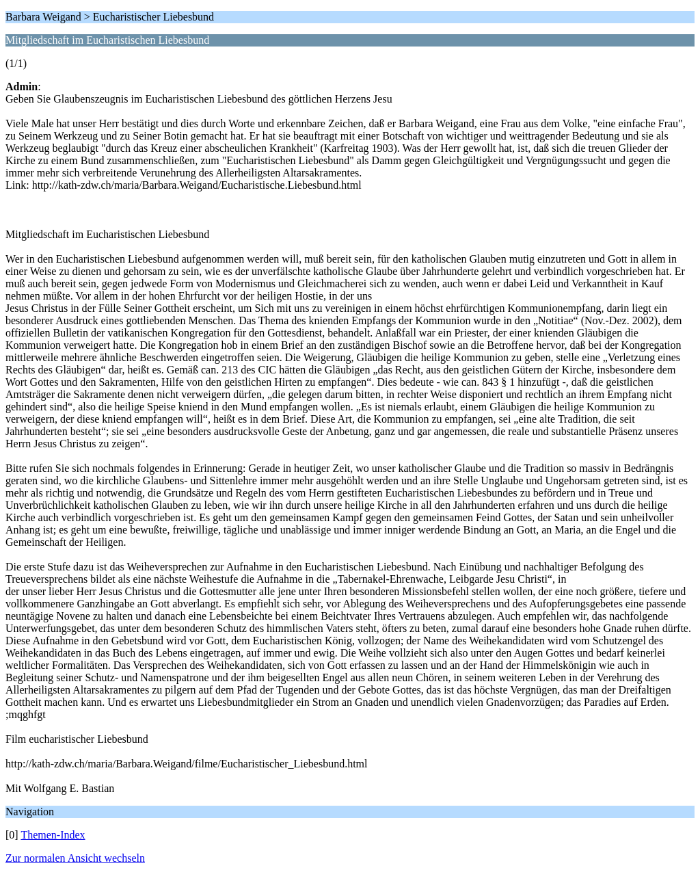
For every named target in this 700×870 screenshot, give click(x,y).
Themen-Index (53, 835)
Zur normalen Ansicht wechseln (75, 858)
